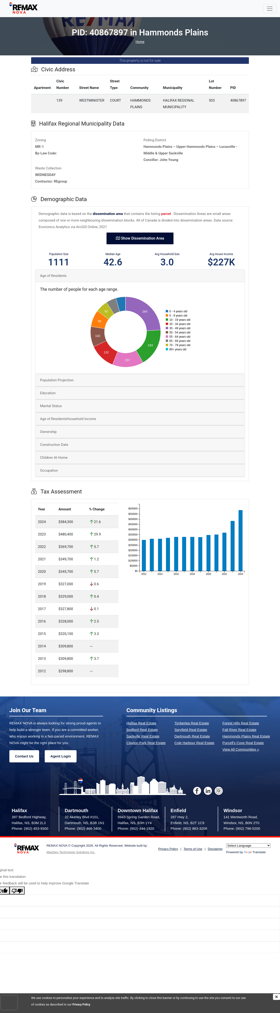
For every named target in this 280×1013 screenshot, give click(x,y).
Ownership (48, 432)
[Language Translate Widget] (248, 845)
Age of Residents (53, 276)
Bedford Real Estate (142, 730)
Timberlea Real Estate (191, 723)
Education (48, 393)
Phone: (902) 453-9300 (30, 828)
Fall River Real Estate (239, 730)
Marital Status (51, 406)
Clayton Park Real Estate (146, 743)
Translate (255, 852)
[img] (276, 996)
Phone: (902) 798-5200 (242, 828)
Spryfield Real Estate (190, 730)
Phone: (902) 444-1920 (136, 828)
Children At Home (53, 457)
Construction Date (54, 445)
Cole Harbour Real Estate (194, 743)
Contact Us (24, 756)
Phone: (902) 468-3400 (83, 828)
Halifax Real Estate (141, 723)
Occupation (49, 470)
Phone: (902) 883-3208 (189, 828)
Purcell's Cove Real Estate (243, 743)
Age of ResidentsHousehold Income (68, 419)
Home (140, 42)
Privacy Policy (82, 1004)
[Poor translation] (17, 890)
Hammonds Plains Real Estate (246, 736)
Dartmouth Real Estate (192, 736)
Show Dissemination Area (140, 238)
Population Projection (57, 380)
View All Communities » (240, 749)
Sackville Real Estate (142, 736)
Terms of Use (193, 849)
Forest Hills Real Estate (240, 723)
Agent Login (60, 756)
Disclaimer (215, 849)
